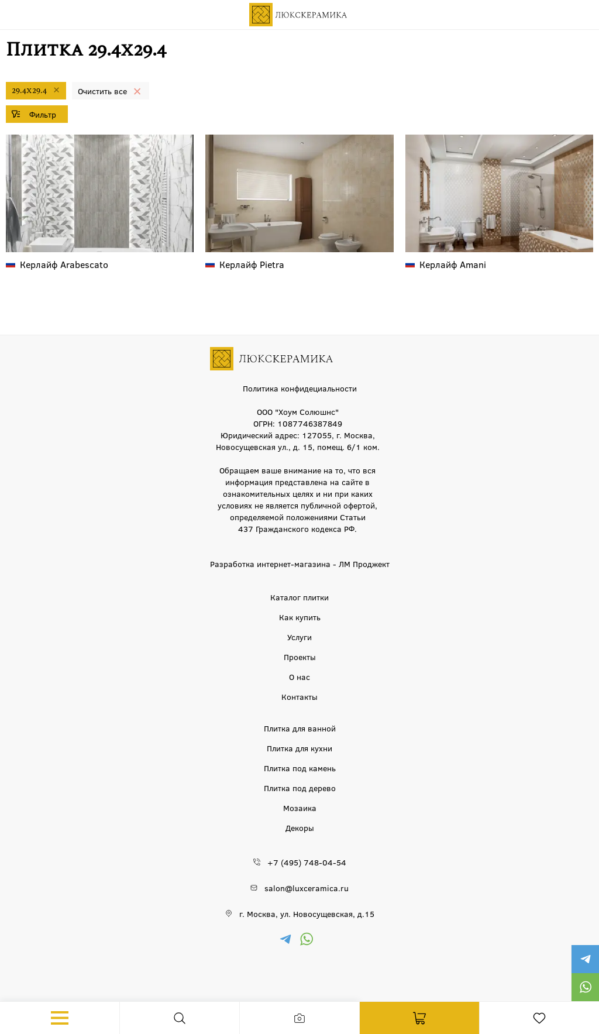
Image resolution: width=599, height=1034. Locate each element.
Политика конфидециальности (300, 388)
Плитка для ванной (300, 728)
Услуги (299, 637)
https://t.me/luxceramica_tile (585, 959)
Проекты (300, 656)
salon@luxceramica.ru (306, 888)
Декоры (299, 827)
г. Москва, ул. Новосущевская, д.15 (306, 913)
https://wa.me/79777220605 (585, 987)
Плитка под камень (300, 768)
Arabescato (64, 264)
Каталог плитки (299, 597)
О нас (299, 676)
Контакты (299, 696)
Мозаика (299, 807)
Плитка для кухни (299, 748)
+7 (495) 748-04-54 (306, 862)
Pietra (251, 264)
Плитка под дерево (300, 787)
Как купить (300, 617)
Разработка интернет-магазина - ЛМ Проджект (300, 563)
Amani (452, 264)
